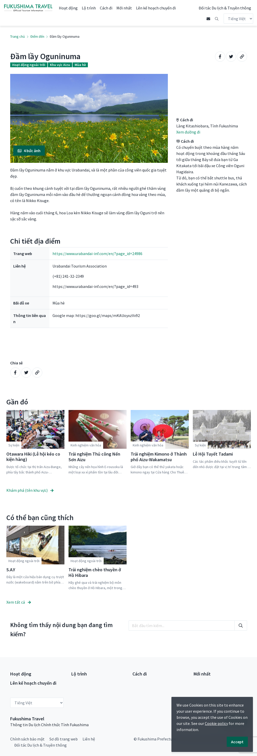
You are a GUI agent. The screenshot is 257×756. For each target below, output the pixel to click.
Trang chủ (17, 36)
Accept (237, 741)
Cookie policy (216, 723)
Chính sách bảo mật (27, 738)
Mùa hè (80, 64)
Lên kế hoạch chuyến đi (156, 7)
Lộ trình (89, 7)
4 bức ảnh (29, 150)
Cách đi (106, 7)
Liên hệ (89, 738)
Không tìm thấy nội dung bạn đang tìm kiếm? (61, 629)
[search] (182, 625)
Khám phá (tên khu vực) (29, 490)
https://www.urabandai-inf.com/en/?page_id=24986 (97, 253)
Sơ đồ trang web (63, 738)
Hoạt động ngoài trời (28, 64)
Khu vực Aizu (60, 64)
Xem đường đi (188, 132)
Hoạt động (68, 7)
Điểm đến (37, 36)
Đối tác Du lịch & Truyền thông (225, 7)
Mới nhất (124, 7)
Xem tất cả (18, 601)
